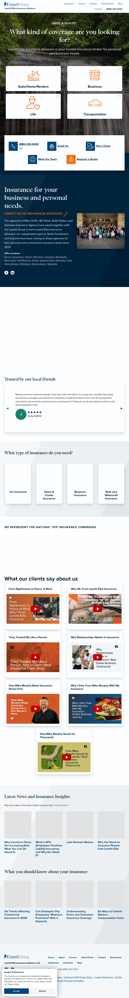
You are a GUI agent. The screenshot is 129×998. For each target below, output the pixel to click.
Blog (79, 962)
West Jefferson (11, 264)
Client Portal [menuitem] (107, 3)
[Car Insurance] (18, 503)
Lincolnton (49, 257)
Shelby (35, 260)
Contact (102, 957)
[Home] (16, 957)
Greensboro (18, 257)
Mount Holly (10, 260)
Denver (7, 257)
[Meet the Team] (45, 159)
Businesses (116, 957)
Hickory (28, 257)
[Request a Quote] (84, 159)
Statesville (60, 260)
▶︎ (123, 408)
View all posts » (61, 805)
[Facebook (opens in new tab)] (7, 273)
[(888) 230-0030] (26, 146)
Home (51, 957)
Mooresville (61, 257)
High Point (38, 257)
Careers (73, 957)
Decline (42, 991)
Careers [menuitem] (93, 3)
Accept (16, 991)
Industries (68, 962)
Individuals (53, 962)
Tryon (69, 260)
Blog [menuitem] (120, 3)
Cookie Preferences (103, 977)
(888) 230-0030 (70, 969)
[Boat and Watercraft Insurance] (111, 503)
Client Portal (87, 957)
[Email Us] (64, 146)
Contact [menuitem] (98, 9)
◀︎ (8, 408)
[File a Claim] (103, 146)
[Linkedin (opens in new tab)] (13, 273)
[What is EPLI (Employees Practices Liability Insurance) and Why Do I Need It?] (49, 840)
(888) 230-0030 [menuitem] (114, 9)
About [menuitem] (82, 3)
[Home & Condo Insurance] (49, 503)
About (61, 957)
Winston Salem (39, 264)
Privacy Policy (13, 984)
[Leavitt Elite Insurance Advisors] (16, 4)
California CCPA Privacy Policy (78, 977)
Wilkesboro (25, 264)
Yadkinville (52, 264)
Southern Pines (47, 260)
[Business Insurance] (80, 503)
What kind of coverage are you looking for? (64, 36)
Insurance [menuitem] (69, 3)
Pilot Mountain (24, 260)
